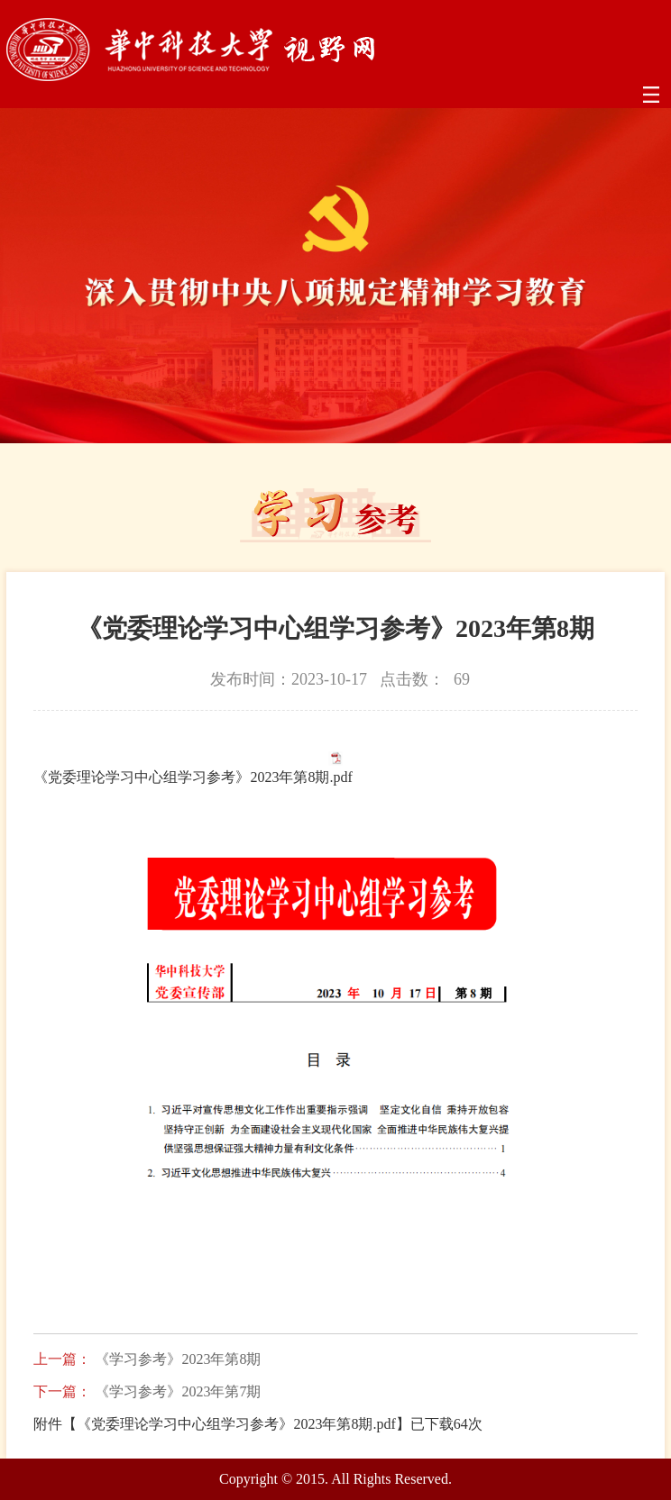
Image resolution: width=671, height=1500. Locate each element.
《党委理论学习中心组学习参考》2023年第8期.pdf (192, 777)
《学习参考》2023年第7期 (178, 1392)
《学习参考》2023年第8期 (178, 1359)
